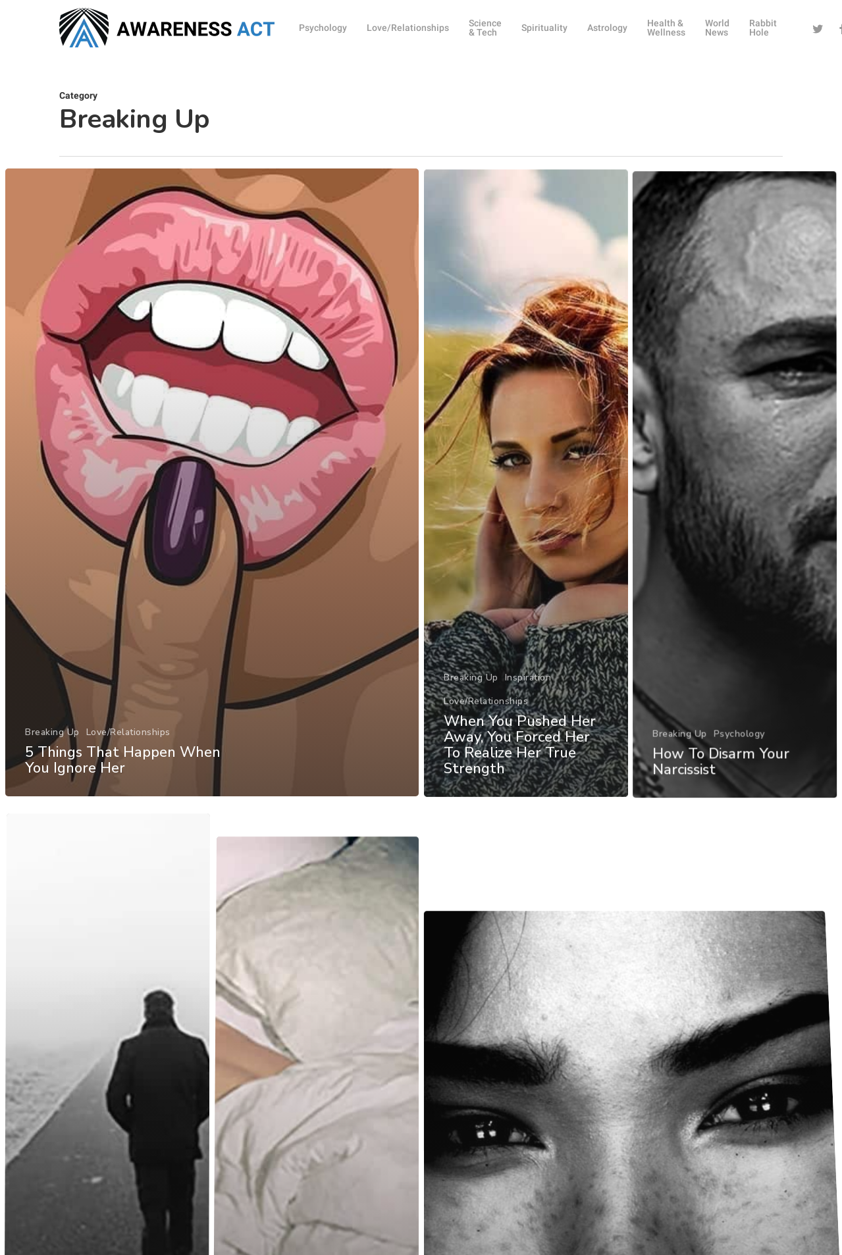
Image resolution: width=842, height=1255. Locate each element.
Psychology (746, 794)
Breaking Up (50, 748)
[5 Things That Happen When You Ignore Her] (211, 503)
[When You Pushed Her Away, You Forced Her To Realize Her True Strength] (527, 551)
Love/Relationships (126, 748)
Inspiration (529, 730)
